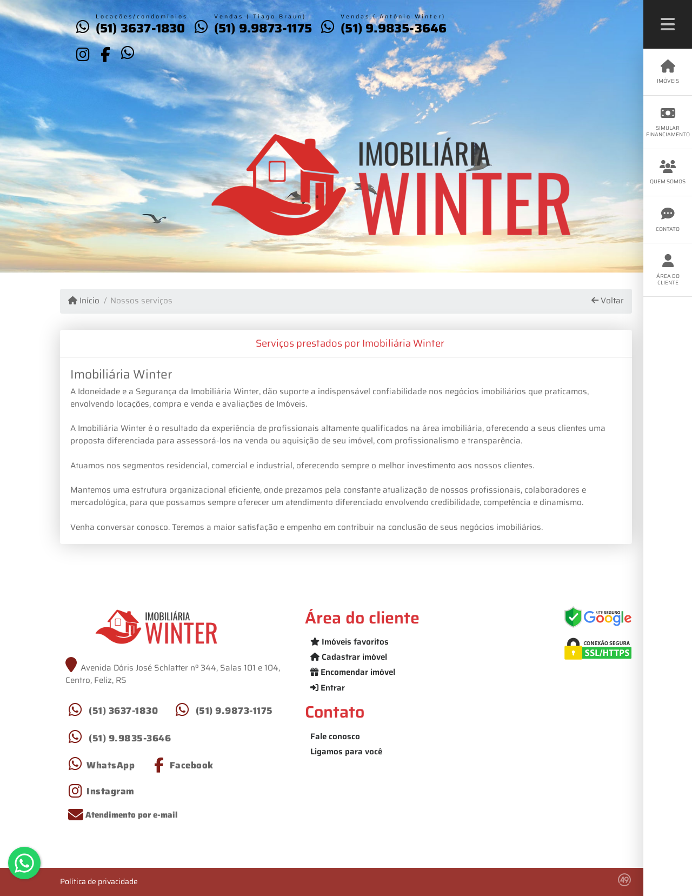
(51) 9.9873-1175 (263, 28)
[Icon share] (82, 54)
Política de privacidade (99, 881)
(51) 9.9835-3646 (394, 28)
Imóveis (667, 72)
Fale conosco (335, 736)
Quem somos (667, 172)
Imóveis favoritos (349, 641)
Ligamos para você (346, 751)
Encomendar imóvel (352, 672)
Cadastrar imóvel (348, 657)
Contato (667, 220)
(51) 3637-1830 (140, 28)
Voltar (607, 301)
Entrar (327, 687)
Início (83, 301)
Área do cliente (667, 270)
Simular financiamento (668, 122)
